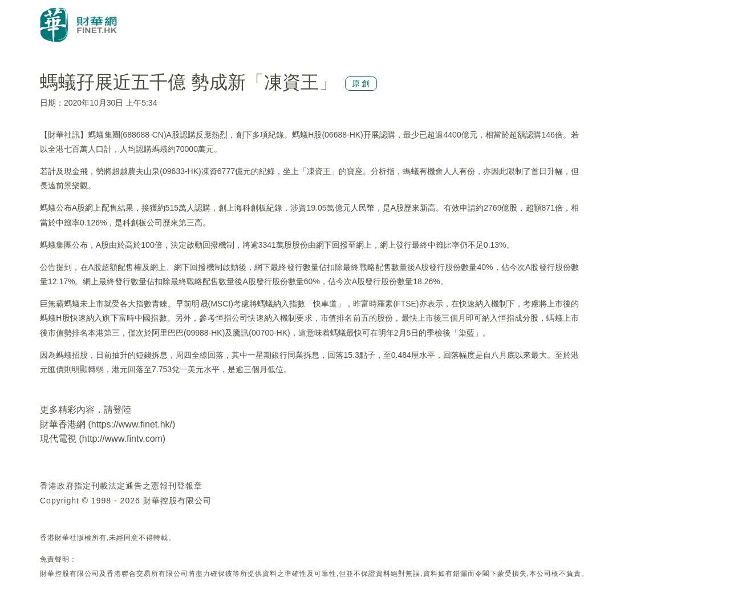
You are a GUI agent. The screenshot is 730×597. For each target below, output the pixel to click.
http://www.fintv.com (122, 438)
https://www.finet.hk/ (131, 424)
